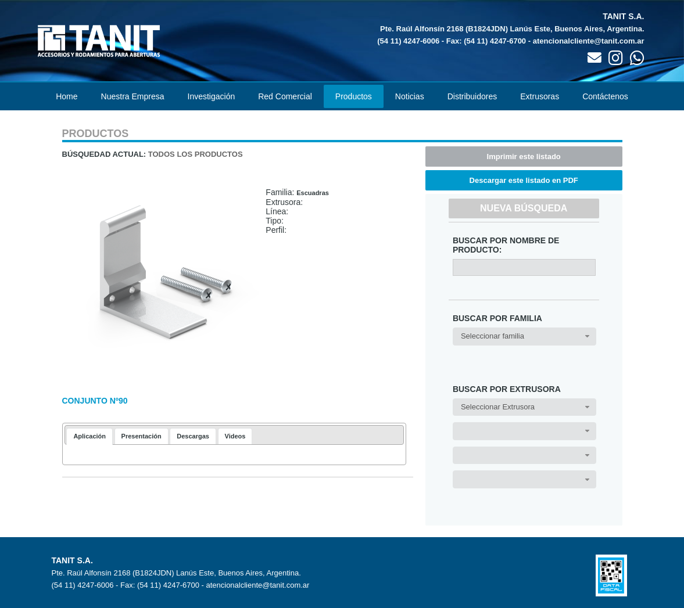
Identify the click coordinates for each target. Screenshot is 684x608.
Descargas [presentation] (193, 436)
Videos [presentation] (235, 436)
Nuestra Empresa (132, 96)
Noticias (409, 96)
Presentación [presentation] (141, 436)
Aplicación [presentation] (89, 436)
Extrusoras (539, 96)
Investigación (211, 96)
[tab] (89, 436)
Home (66, 96)
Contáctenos (605, 96)
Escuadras (312, 192)
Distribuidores (472, 96)
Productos (353, 96)
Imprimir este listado (524, 156)
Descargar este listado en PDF (524, 180)
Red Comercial (285, 96)
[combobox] (524, 337)
